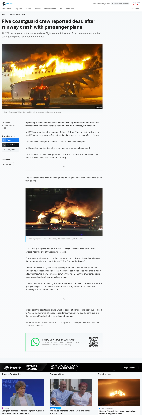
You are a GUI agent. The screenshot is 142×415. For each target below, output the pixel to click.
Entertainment (50, 9)
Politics (38, 9)
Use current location (120, 4)
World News (7, 164)
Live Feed (135, 9)
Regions (18, 9)
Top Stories (6, 9)
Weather (96, 4)
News (4, 14)
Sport (28, 9)
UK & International (67, 9)
